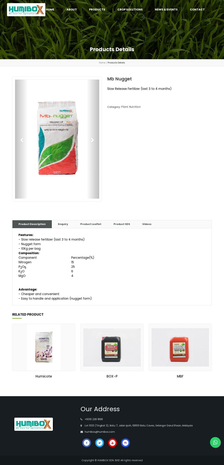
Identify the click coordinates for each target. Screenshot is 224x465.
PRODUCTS (97, 10)
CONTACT (197, 10)
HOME (50, 10)
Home (102, 62)
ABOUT (71, 10)
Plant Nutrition (131, 107)
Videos (146, 224)
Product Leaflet (90, 224)
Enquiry (63, 224)
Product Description (32, 224)
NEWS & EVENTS (166, 10)
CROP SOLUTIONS (130, 10)
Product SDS (122, 224)
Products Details (116, 62)
